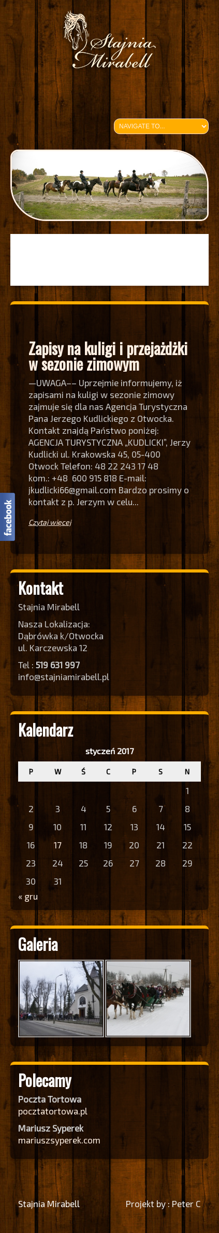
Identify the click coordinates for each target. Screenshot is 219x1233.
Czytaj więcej (49, 522)
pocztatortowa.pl (54, 1111)
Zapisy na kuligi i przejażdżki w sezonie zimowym (107, 355)
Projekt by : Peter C (163, 1203)
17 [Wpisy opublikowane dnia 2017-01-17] (58, 845)
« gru (28, 896)
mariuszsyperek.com (59, 1140)
